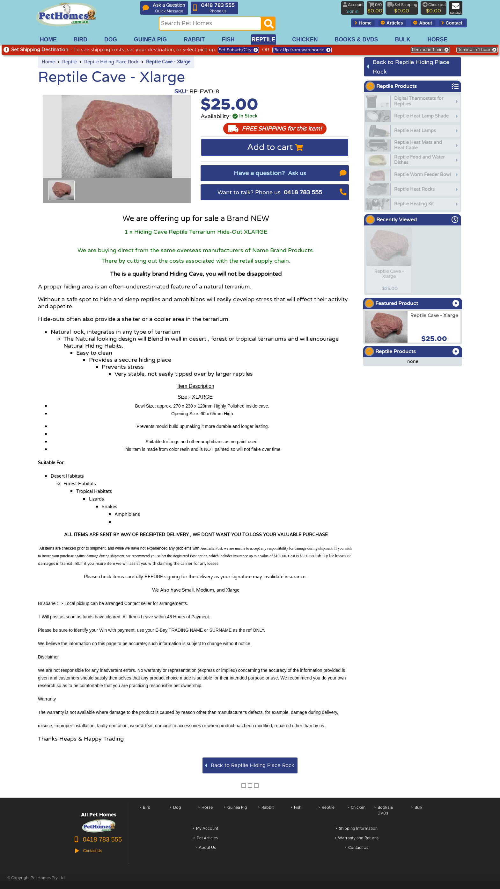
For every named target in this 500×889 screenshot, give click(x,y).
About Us (205, 848)
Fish (296, 814)
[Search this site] (210, 23)
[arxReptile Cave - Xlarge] (412, 326)
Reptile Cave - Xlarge (168, 62)
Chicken (356, 814)
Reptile (69, 62)
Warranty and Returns (357, 838)
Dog (175, 814)
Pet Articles (206, 838)
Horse (205, 814)
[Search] (269, 25)
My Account (205, 829)
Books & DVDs (383, 814)
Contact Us (356, 848)
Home (48, 62)
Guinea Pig (235, 814)
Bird (145, 814)
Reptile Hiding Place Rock (111, 62)
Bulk (417, 814)
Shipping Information (357, 829)
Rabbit (266, 814)
